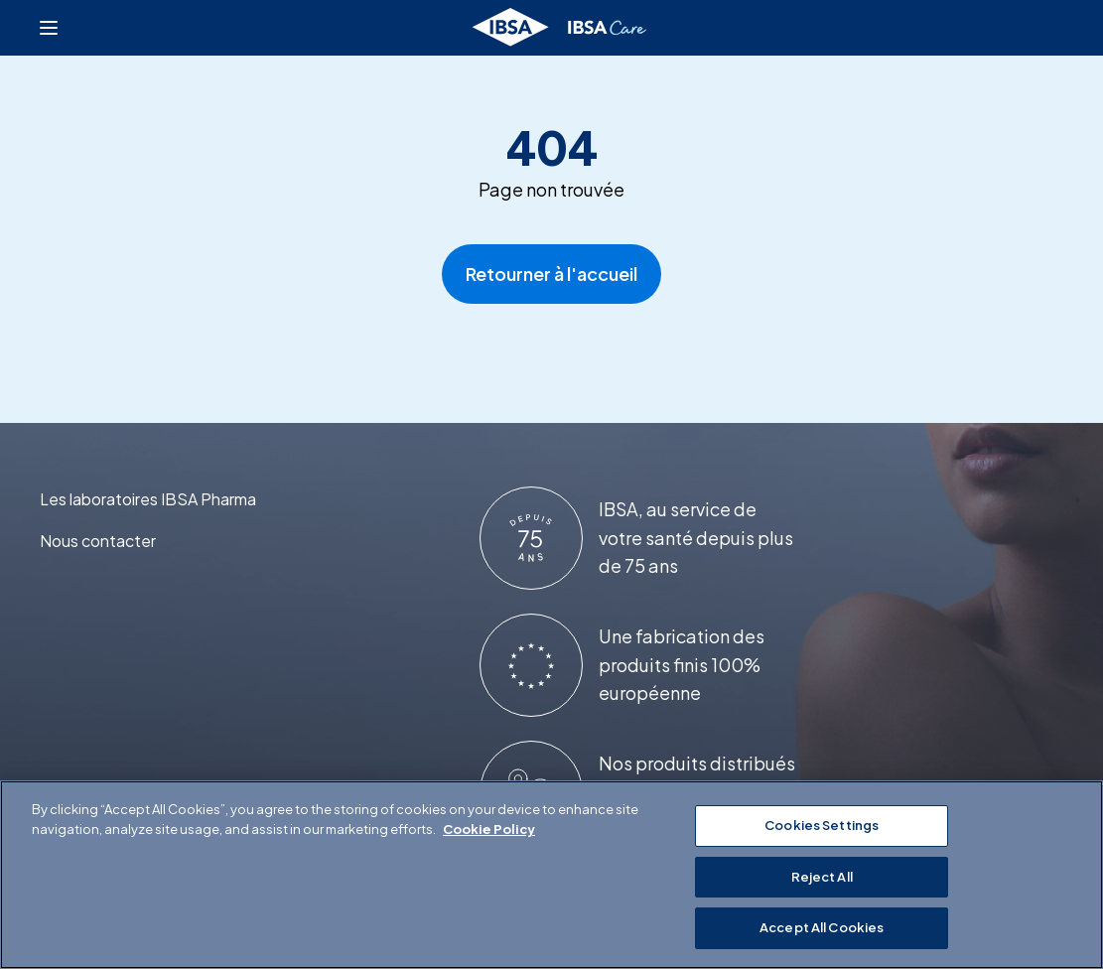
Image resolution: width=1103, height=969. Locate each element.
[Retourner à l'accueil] (560, 28)
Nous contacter (98, 540)
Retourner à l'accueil (551, 273)
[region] (551, 874)
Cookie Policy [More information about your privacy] (489, 829)
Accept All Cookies (821, 927)
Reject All (822, 877)
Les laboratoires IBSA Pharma (148, 498)
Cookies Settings (821, 825)
